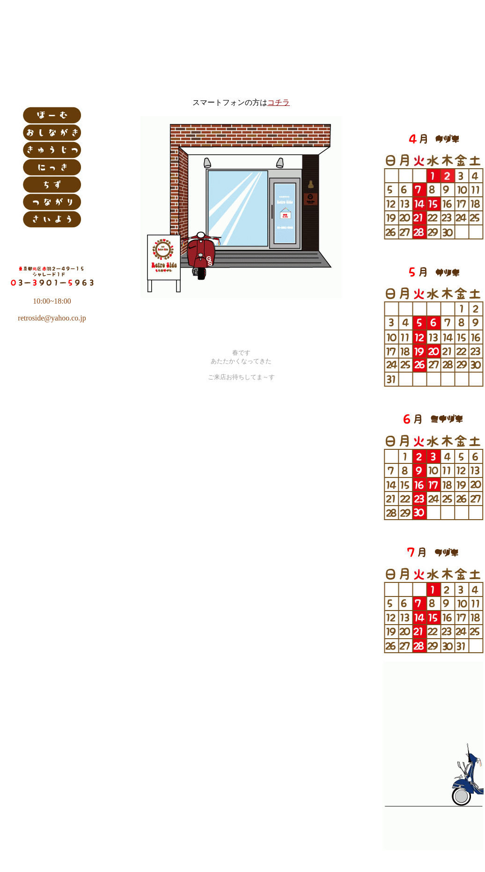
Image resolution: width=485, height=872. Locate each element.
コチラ (278, 102)
